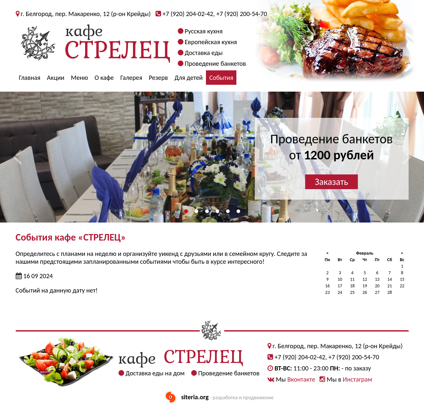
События (221, 77)
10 (340, 279)
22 (402, 286)
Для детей (189, 77)
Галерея (131, 77)
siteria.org (195, 397)
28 (389, 292)
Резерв (158, 77)
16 (327, 286)
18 (352, 286)
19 (364, 286)
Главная (30, 77)
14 (389, 279)
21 (389, 286)
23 (327, 292)
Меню (79, 77)
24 (340, 292)
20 (377, 286)
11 (352, 279)
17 (340, 286)
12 (364, 279)
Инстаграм (357, 379)
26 (364, 292)
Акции (55, 77)
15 (402, 279)
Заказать (331, 182)
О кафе (104, 77)
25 (352, 292)
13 (377, 279)
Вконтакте (301, 379)
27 (377, 292)
